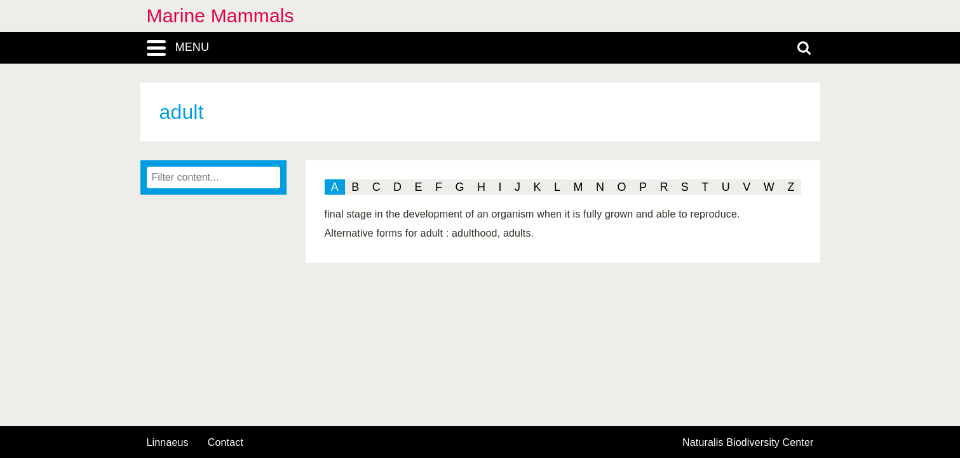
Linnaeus (168, 443)
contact (225, 442)
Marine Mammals (220, 15)
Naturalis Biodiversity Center (748, 443)
